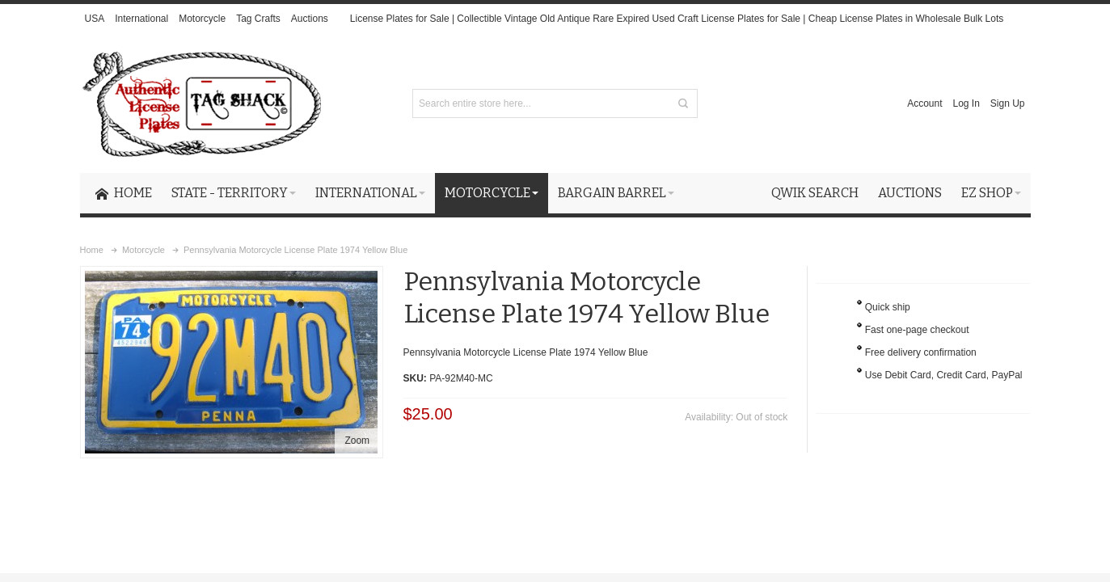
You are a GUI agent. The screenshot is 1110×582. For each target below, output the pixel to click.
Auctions (309, 18)
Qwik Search (815, 192)
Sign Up (1007, 103)
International (141, 18)
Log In (965, 103)
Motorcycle (202, 18)
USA (94, 18)
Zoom (356, 440)
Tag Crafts (258, 18)
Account (924, 103)
